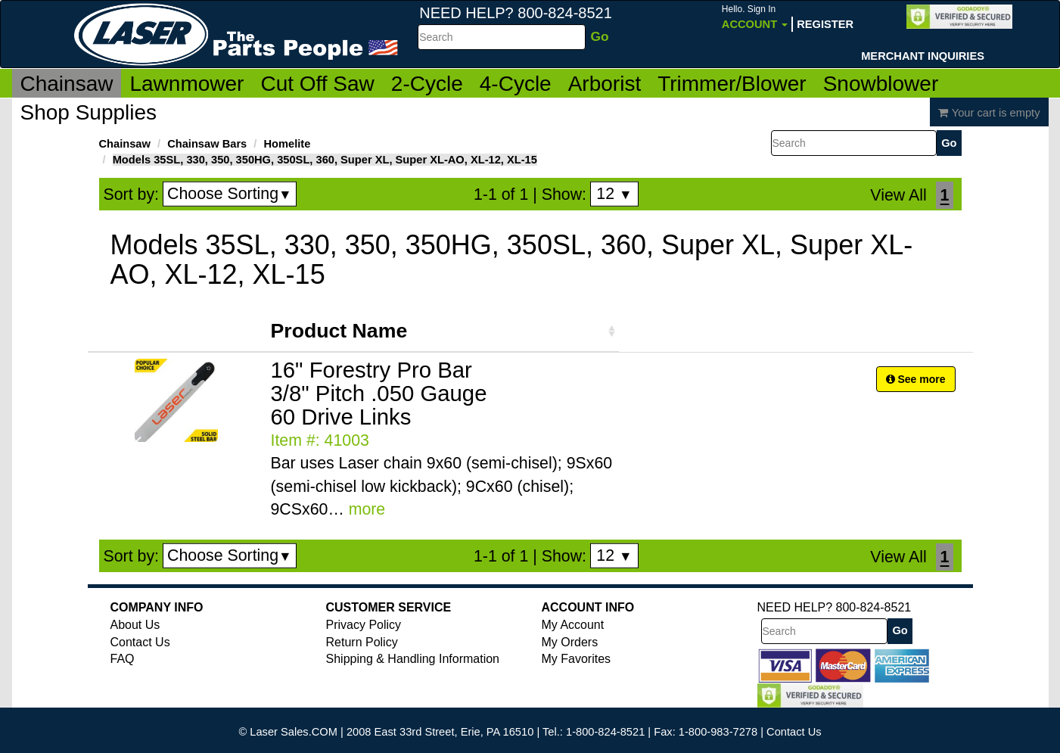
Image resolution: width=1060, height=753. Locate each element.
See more (916, 379)
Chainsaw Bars (207, 144)
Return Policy (362, 642)
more (367, 509)
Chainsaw (66, 83)
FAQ (122, 658)
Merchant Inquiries (922, 56)
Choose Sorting (229, 194)
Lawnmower (186, 83)
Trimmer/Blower (732, 83)
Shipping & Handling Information (412, 658)
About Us (135, 624)
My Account (573, 624)
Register (825, 24)
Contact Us (140, 642)
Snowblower (881, 83)
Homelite (286, 144)
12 (614, 194)
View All (898, 195)
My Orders (570, 642)
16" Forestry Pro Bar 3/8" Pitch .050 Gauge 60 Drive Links (379, 393)
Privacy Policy (364, 624)
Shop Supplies (88, 112)
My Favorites (576, 658)
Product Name (339, 330)
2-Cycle (427, 83)
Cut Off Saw (317, 83)
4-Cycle (516, 83)
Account (755, 17)
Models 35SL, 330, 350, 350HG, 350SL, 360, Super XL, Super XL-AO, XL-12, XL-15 (325, 160)
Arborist (604, 83)
